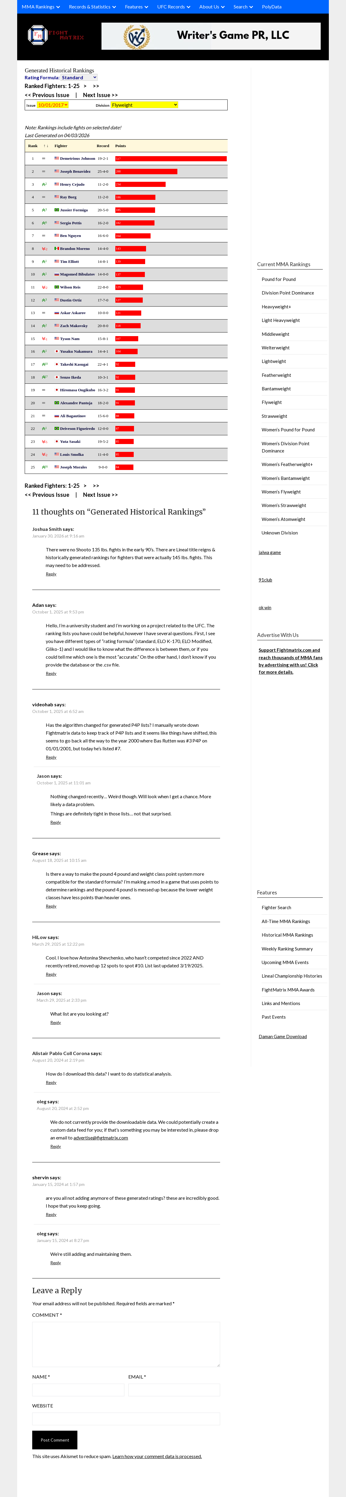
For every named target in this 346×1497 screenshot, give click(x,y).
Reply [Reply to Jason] (55, 822)
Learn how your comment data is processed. (157, 1456)
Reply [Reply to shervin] (51, 1214)
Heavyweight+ (276, 306)
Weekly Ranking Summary (287, 948)
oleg (41, 1101)
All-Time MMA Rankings (286, 921)
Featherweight (276, 375)
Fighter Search (276, 907)
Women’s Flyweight (281, 491)
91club (265, 579)
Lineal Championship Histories (292, 976)
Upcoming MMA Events (285, 962)
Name (41, 1376)
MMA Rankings (38, 6)
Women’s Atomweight (283, 519)
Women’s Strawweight (284, 505)
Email (137, 1376)
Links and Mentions (281, 1003)
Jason (43, 776)
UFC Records (171, 6)
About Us (209, 6)
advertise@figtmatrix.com (100, 1137)
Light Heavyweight (281, 320)
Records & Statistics (90, 6)
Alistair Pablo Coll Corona (61, 1053)
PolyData (272, 6)
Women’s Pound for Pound (288, 429)
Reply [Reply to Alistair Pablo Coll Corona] (51, 1082)
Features (134, 6)
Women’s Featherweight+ (287, 464)
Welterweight (276, 347)
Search (241, 6)
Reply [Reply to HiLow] (51, 974)
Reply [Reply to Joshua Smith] (51, 573)
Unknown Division (280, 532)
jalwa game (270, 552)
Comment (47, 1315)
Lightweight (274, 361)
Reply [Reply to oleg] (55, 1146)
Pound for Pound (279, 279)
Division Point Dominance (288, 292)
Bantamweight (276, 388)
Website (42, 1405)
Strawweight (274, 416)
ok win (265, 607)
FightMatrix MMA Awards (288, 989)
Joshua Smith (47, 529)
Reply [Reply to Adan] (51, 673)
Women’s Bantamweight (286, 478)
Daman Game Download (283, 1036)
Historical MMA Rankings (287, 935)
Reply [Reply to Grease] (51, 906)
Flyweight (272, 402)
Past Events (274, 1017)
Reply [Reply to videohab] (51, 757)
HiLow (39, 937)
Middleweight (275, 334)
